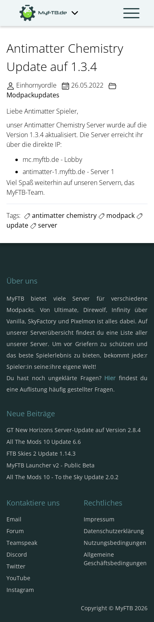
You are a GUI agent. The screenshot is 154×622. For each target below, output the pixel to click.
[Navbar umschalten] (131, 13)
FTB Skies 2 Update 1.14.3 (41, 453)
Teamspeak (21, 543)
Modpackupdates (32, 94)
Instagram (20, 590)
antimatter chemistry (60, 215)
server (43, 225)
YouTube (18, 578)
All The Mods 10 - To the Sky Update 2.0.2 (62, 477)
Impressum (99, 519)
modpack (116, 215)
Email (13, 519)
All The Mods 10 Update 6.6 (43, 442)
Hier (110, 378)
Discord (16, 554)
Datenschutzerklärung (114, 531)
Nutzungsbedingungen (115, 543)
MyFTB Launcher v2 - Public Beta (50, 465)
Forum (15, 531)
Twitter (15, 566)
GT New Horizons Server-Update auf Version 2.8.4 (73, 430)
